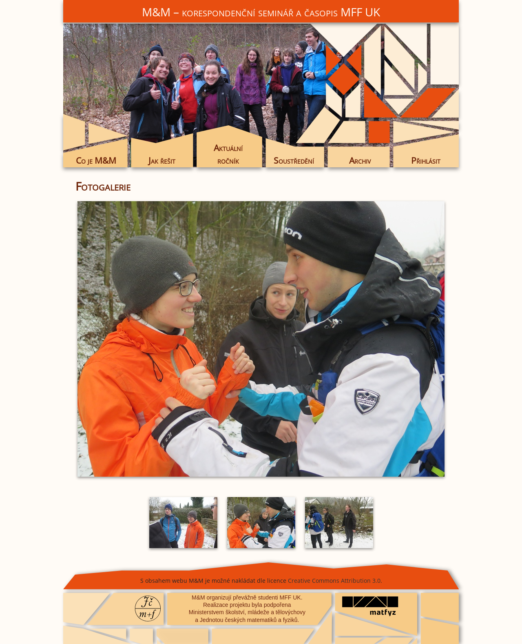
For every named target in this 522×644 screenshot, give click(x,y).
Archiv (360, 160)
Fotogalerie (102, 186)
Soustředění (294, 160)
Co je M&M (96, 160)
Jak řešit (161, 160)
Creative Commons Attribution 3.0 (334, 580)
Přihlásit (425, 160)
